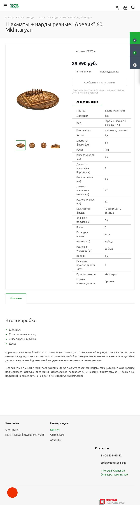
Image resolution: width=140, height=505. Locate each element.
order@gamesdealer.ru (114, 462)
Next (64, 145)
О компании (12, 429)
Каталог (55, 429)
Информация (59, 423)
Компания (12, 423)
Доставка (56, 439)
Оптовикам (57, 434)
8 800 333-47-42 (111, 455)
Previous (11, 145)
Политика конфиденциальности (24, 434)
